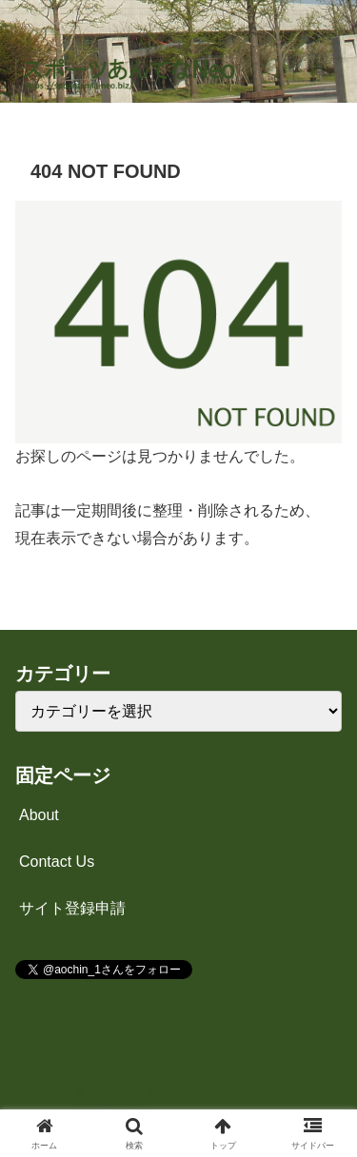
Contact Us (56, 861)
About (39, 815)
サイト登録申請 (72, 908)
